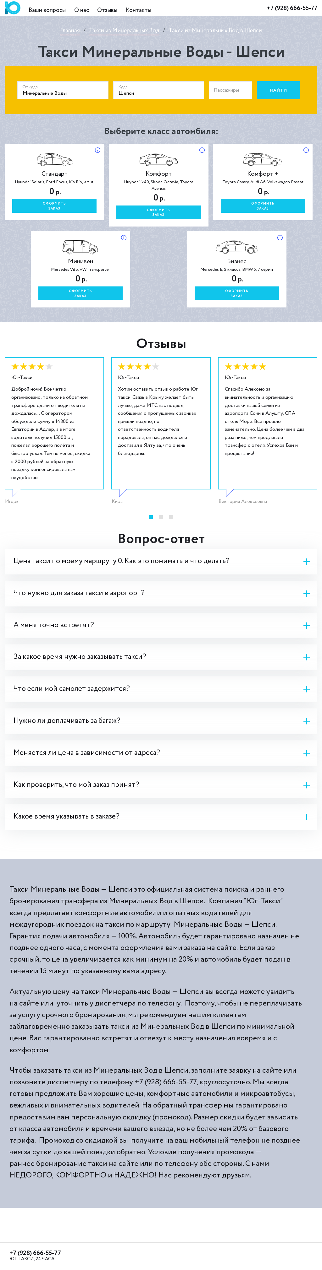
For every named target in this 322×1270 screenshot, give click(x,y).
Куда (123, 87)
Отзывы (107, 10)
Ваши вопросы (47, 10)
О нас (81, 10)
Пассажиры (226, 90)
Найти (278, 90)
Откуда (30, 87)
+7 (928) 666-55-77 (292, 8)
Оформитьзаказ (54, 206)
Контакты (138, 10)
